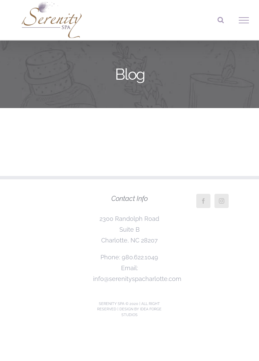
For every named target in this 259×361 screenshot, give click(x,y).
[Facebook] (203, 201)
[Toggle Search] (221, 20)
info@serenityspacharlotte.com (137, 278)
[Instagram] (221, 201)
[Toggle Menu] (244, 20)
